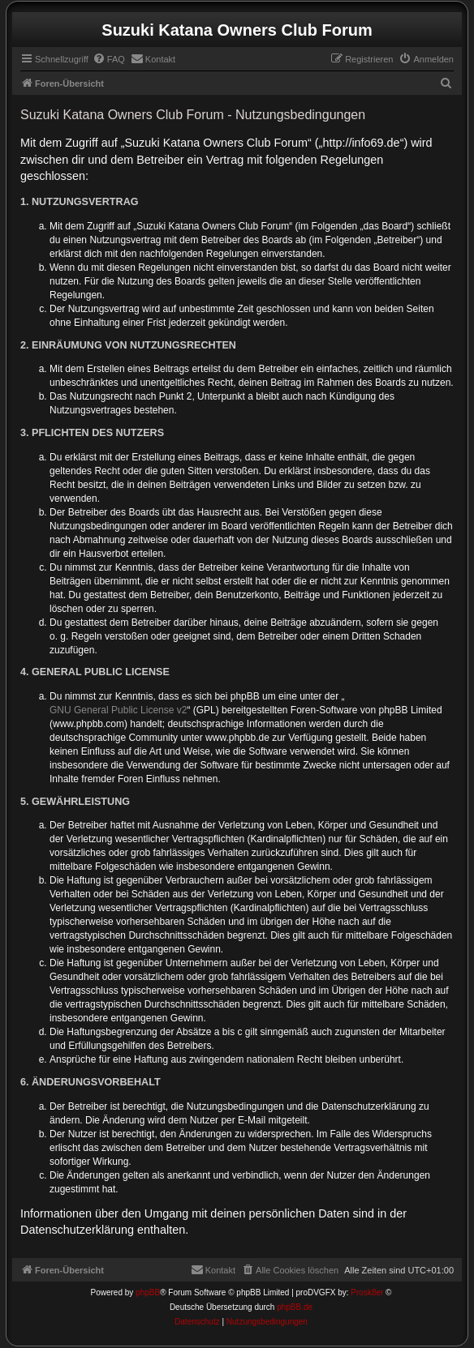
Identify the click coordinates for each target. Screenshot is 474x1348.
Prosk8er (367, 1292)
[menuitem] (109, 59)
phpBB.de (294, 1307)
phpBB (148, 1292)
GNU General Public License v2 (118, 710)
